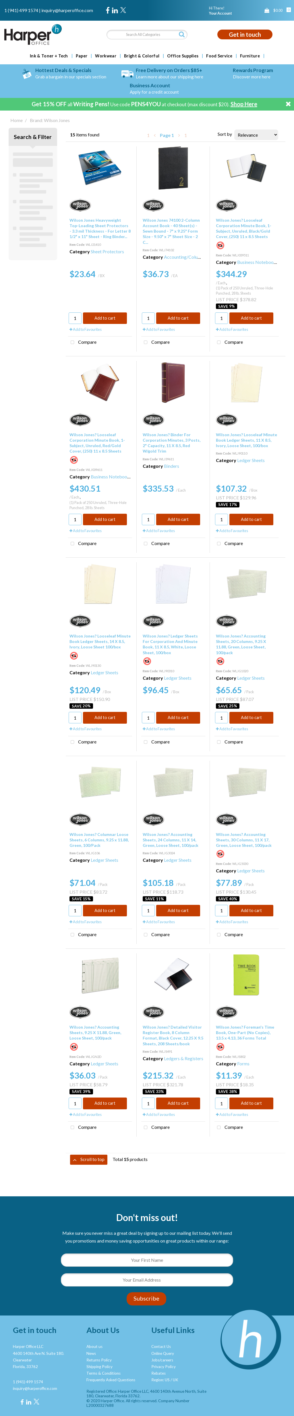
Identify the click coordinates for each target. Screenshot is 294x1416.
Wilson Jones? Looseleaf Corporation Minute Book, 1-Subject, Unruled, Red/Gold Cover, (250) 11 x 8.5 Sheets (97, 443)
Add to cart (104, 318)
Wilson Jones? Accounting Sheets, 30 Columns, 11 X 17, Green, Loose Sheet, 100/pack (244, 840)
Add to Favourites (85, 329)
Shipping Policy (99, 1366)
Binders (171, 466)
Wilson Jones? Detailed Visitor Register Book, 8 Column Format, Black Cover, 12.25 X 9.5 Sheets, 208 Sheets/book (173, 1035)
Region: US (160, 1380)
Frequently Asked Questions (110, 1380)
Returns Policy (99, 1360)
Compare (82, 342)
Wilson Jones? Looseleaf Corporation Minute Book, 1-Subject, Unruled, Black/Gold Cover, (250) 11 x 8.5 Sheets (243, 228)
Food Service (219, 56)
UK (175, 1380)
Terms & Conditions (103, 1373)
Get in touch (245, 34)
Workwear (105, 56)
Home (16, 120)
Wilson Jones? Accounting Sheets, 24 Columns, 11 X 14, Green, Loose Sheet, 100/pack (170, 840)
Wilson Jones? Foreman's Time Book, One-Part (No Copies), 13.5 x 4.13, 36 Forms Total (245, 1032)
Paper (82, 56)
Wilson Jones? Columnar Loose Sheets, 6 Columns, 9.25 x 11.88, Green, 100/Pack (99, 840)
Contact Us (161, 1346)
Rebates (158, 1373)
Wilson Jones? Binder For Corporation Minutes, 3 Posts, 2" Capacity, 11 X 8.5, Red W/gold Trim (171, 443)
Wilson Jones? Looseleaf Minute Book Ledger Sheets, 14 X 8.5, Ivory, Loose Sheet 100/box (100, 641)
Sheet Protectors (107, 251)
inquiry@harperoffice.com (67, 10)
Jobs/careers (162, 1360)
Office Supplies (182, 56)
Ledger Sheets (251, 460)
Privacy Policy (163, 1366)
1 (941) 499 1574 (21, 10)
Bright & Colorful (141, 56)
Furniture (250, 56)
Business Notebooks (257, 262)
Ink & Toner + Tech (49, 56)
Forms (243, 1063)
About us (94, 1346)
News (91, 1353)
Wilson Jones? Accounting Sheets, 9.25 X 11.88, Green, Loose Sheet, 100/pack (95, 1032)
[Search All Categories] (147, 34)
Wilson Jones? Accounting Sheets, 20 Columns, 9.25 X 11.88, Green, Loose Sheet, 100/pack (241, 644)
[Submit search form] (181, 34)
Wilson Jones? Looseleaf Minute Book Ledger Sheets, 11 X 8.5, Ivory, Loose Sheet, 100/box (246, 440)
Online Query (162, 1353)
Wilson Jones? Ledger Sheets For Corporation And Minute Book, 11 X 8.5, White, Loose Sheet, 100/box (170, 644)
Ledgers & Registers (183, 1058)
